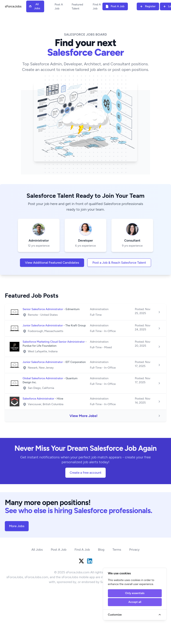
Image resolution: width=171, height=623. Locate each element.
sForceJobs (13, 6)
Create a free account (85, 472)
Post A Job (59, 6)
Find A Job (97, 6)
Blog (101, 549)
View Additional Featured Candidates (52, 262)
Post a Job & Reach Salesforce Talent (119, 262)
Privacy (134, 549)
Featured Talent (77, 6)
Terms (117, 549)
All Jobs (37, 549)
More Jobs (16, 526)
